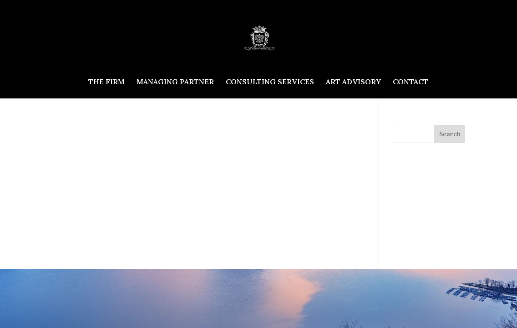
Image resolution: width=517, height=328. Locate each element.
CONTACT (410, 82)
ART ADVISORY (353, 82)
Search (450, 134)
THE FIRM (106, 82)
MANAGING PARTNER (175, 82)
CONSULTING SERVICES (270, 82)
